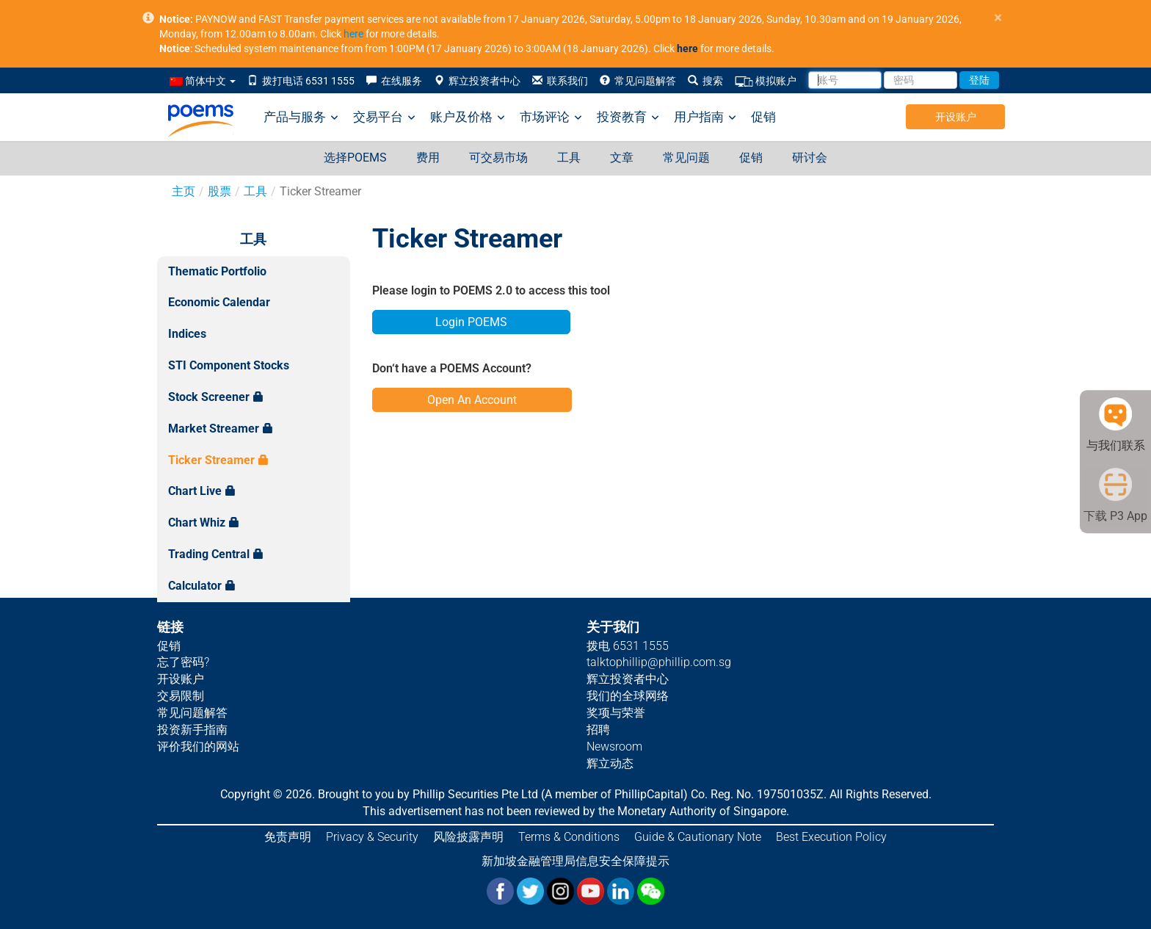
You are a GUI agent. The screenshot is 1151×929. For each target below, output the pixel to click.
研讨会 (809, 158)
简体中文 (203, 81)
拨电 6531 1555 (628, 646)
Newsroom (614, 746)
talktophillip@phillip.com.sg (659, 662)
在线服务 (394, 81)
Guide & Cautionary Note (697, 837)
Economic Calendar (219, 302)
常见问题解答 (638, 81)
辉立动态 (610, 763)
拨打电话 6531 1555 (301, 81)
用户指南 (705, 117)
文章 (621, 158)
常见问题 (686, 158)
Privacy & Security (372, 837)
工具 (569, 158)
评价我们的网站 (198, 746)
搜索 (705, 81)
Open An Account (472, 400)
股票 (219, 191)
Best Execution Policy (831, 837)
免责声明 (287, 837)
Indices (187, 334)
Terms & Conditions (569, 837)
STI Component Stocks (228, 365)
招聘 (598, 730)
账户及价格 (467, 117)
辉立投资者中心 (477, 81)
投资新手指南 (192, 730)
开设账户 (955, 117)
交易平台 (384, 117)
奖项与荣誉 (616, 713)
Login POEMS (471, 322)
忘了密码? (183, 662)
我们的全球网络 (628, 696)
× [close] (998, 18)
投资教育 (628, 117)
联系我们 (560, 81)
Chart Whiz (203, 522)
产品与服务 (301, 117)
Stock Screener (216, 397)
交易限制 (180, 696)
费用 (428, 158)
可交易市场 (498, 158)
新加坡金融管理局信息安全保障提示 (575, 861)
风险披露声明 (468, 837)
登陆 (979, 80)
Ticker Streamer (218, 460)
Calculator (202, 586)
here (353, 34)
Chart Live (202, 491)
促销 (763, 116)
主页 (183, 191)
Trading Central (216, 554)
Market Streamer (220, 428)
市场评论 (551, 117)
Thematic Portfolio (217, 271)
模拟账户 (765, 81)
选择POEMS (355, 158)
